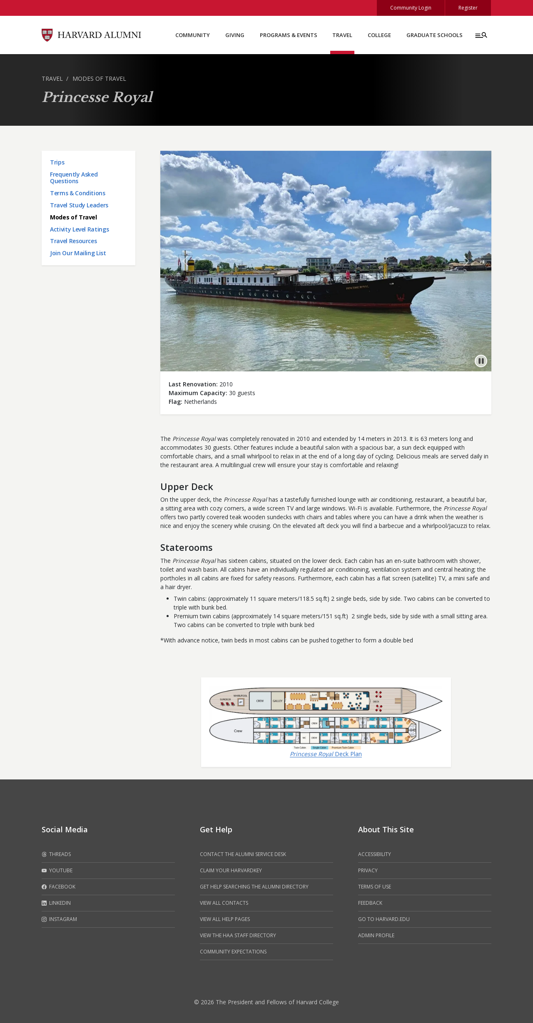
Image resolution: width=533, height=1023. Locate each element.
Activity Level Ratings (79, 229)
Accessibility (374, 854)
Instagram (59, 919)
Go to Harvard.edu (384, 919)
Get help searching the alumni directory (254, 886)
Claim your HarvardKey (231, 870)
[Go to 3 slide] (318, 360)
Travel (342, 35)
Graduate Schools (434, 35)
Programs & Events (288, 35)
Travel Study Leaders (79, 205)
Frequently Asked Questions (73, 177)
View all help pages (225, 919)
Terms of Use (374, 886)
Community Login (410, 7)
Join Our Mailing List (78, 253)
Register (468, 7)
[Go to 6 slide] (363, 360)
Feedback (370, 902)
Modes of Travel (99, 78)
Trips (57, 162)
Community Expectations (233, 951)
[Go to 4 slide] (333, 360)
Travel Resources (73, 241)
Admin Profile (376, 935)
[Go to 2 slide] (303, 360)
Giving (234, 35)
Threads (56, 854)
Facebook (58, 887)
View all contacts (224, 902)
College (379, 35)
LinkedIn (56, 903)
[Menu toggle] (480, 35)
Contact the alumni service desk (243, 854)
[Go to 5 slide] (348, 360)
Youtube (57, 870)
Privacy (368, 870)
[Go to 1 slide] (288, 360)
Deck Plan (326, 754)
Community (192, 35)
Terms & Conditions (77, 193)
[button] (185, 261)
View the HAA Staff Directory (238, 935)
